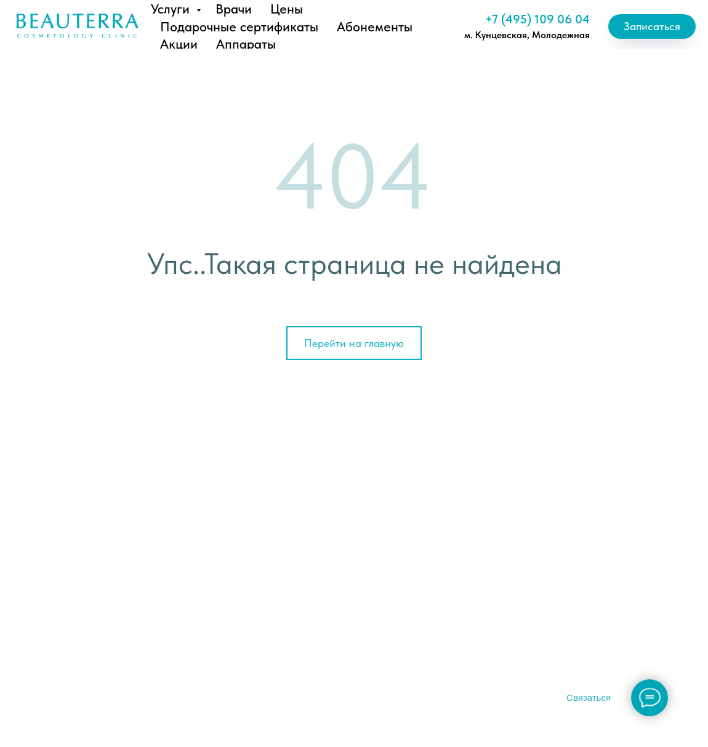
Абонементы (374, 26)
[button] (652, 26)
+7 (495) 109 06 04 (537, 19)
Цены (286, 9)
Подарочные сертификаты (239, 26)
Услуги (172, 9)
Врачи (233, 9)
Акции (179, 44)
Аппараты (246, 44)
